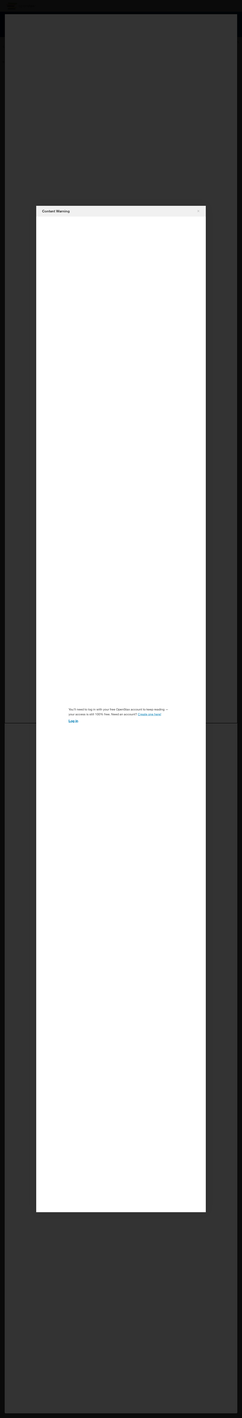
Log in (73, 721)
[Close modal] (198, 211)
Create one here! (149, 714)
